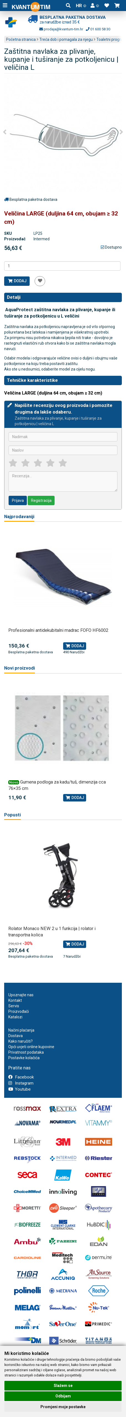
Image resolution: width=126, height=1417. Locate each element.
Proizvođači (18, 1011)
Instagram (21, 1083)
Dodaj (17, 281)
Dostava (15, 1036)
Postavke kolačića (24, 1058)
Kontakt (15, 1000)
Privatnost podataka (26, 1052)
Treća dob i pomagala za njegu (66, 39)
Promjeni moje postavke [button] (63, 1407)
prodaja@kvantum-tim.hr (61, 29)
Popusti (12, 814)
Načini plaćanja (21, 1030)
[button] (94, 5)
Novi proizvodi (19, 668)
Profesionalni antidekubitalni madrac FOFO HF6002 (58, 630)
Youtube (19, 1089)
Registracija (41, 500)
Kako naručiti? (20, 1041)
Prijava (18, 500)
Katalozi (15, 1017)
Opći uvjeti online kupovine (31, 1047)
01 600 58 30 (98, 29)
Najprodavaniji (19, 516)
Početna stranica (21, 39)
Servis (13, 1006)
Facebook (21, 1077)
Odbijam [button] (63, 1396)
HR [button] (81, 5)
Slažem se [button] (63, 1385)
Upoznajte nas (21, 995)
